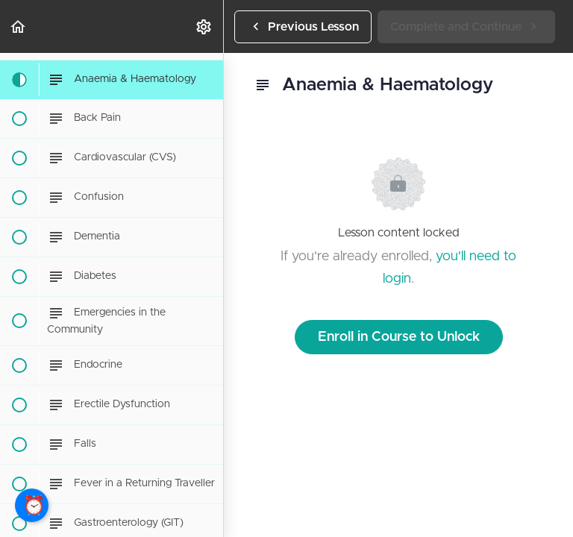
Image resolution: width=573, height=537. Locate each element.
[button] (18, 26)
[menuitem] (204, 26)
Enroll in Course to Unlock (399, 337)
